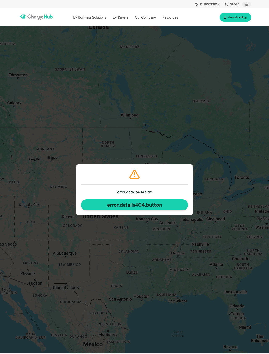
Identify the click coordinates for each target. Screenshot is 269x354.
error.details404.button (134, 205)
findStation (207, 4)
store (232, 4)
